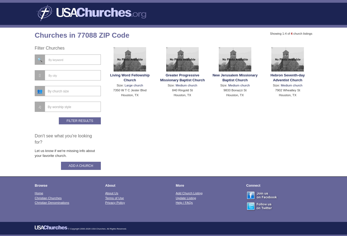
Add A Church (81, 166)
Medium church (186, 85)
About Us (111, 193)
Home (39, 193)
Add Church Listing (189, 193)
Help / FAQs (184, 202)
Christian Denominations (52, 202)
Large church (134, 85)
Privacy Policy (115, 202)
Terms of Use (114, 198)
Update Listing (186, 198)
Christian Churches (48, 198)
